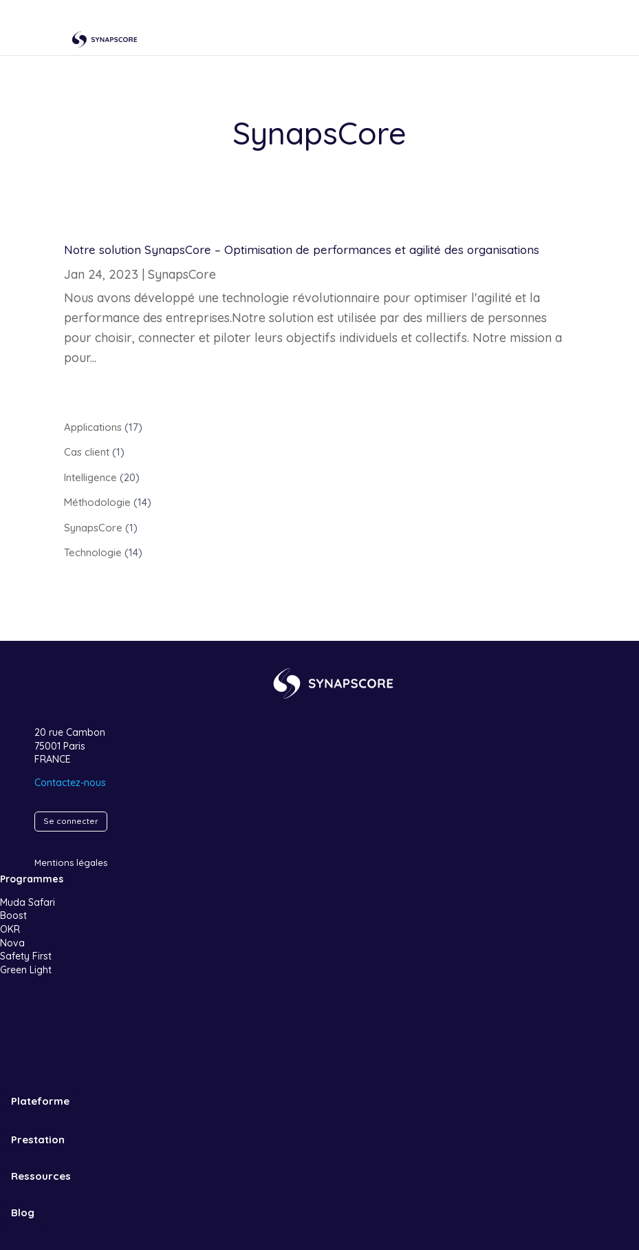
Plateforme (40, 1101)
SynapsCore (182, 274)
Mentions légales (70, 862)
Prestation (38, 1139)
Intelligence (90, 477)
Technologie (93, 552)
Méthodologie (97, 502)
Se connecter (70, 821)
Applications (93, 427)
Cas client (86, 451)
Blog (22, 1212)
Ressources (41, 1176)
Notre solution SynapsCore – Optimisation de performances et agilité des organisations (301, 249)
